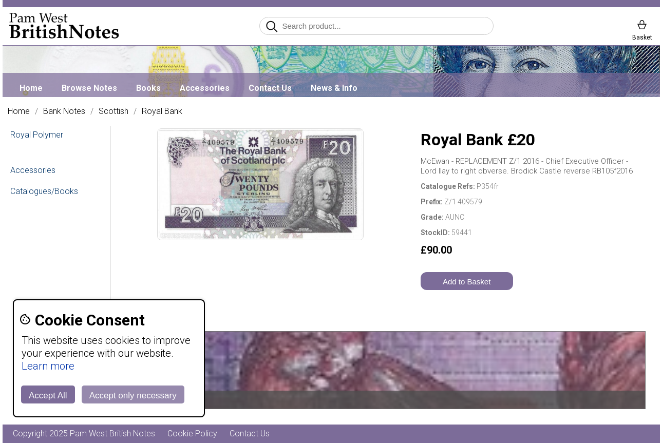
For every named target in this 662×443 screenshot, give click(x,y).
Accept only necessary (133, 395)
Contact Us (270, 88)
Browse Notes (89, 88)
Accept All (48, 395)
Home (31, 88)
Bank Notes (64, 111)
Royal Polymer (36, 135)
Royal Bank (162, 111)
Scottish (113, 111)
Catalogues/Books (44, 191)
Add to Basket (466, 281)
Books (148, 88)
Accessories (205, 88)
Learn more (48, 366)
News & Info (334, 88)
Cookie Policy (192, 433)
